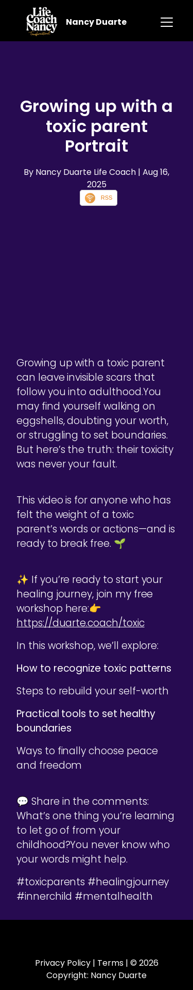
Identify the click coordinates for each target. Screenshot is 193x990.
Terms (110, 963)
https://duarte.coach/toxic (80, 623)
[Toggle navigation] (166, 22)
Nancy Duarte (96, 22)
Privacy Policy (63, 963)
